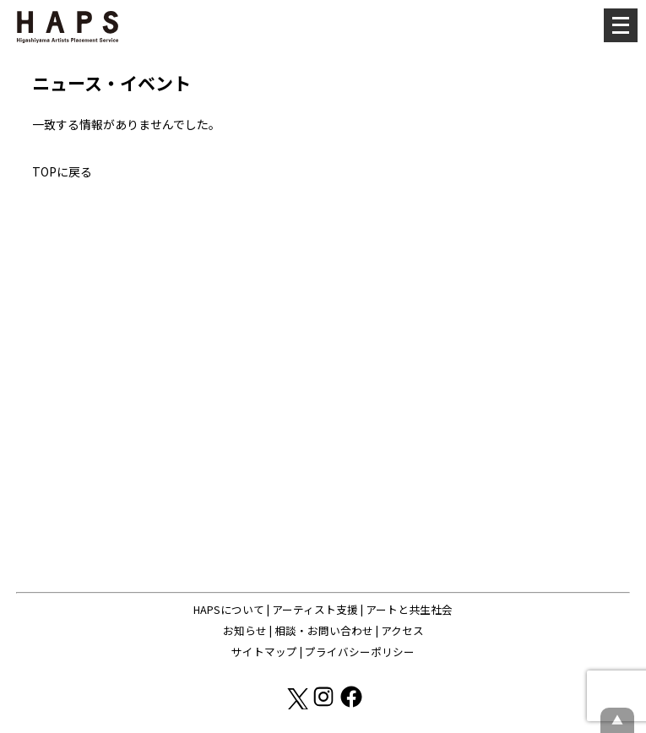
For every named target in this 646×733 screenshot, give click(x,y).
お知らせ (245, 630)
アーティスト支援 (315, 609)
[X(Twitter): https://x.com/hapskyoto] (297, 705)
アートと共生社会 (409, 609)
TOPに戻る (62, 171)
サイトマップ (264, 651)
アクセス (402, 630)
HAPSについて (228, 609)
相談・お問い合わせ (323, 630)
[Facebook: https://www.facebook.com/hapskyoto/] (351, 705)
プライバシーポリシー (360, 651)
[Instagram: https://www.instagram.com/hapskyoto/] (325, 705)
